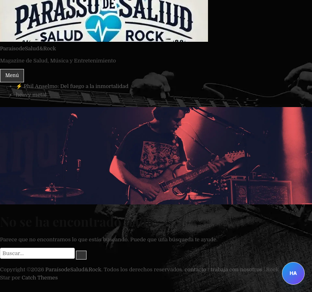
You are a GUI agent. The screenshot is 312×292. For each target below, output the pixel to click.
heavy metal (31, 95)
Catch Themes (40, 278)
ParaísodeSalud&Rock (28, 48)
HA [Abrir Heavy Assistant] (293, 273)
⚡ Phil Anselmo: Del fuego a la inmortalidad (72, 86)
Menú (12, 75)
